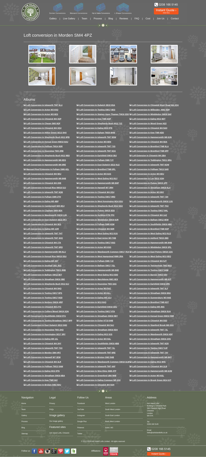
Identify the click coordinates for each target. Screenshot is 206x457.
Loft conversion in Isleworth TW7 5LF (150, 288)
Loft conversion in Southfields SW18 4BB (99, 343)
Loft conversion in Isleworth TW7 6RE (97, 353)
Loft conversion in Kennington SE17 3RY (46, 334)
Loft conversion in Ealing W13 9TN (43, 371)
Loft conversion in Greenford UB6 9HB (97, 375)
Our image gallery (56, 421)
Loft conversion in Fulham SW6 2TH (43, 197)
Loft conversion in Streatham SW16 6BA (45, 375)
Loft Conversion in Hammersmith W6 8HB (46, 178)
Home (23, 403)
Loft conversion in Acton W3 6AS (95, 174)
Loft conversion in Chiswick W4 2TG (43, 307)
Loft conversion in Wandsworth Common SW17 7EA (104, 252)
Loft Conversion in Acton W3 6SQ (42, 110)
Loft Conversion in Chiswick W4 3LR (43, 362)
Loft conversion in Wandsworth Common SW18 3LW (104, 362)
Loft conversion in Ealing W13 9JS (95, 334)
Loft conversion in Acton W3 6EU (148, 174)
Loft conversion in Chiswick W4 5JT (149, 261)
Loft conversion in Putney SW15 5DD (97, 210)
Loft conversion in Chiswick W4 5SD (149, 320)
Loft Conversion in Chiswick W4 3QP (43, 119)
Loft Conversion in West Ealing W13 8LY (98, 178)
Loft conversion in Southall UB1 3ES (43, 265)
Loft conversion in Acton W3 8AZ (95, 288)
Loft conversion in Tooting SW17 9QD (44, 298)
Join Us (160, 18)
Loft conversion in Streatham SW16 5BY (98, 316)
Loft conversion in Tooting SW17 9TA (97, 311)
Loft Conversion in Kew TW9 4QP (95, 119)
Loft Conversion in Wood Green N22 (149, 123)
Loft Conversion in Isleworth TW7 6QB (44, 192)
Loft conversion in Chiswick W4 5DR (96, 229)
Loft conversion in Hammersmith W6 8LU (46, 252)
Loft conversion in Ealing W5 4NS (148, 307)
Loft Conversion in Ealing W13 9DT (149, 119)
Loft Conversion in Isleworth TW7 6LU (44, 105)
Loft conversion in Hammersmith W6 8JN (152, 137)
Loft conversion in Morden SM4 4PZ (43, 353)
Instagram (81, 415)
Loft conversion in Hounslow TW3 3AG (98, 284)
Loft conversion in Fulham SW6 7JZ (96, 261)
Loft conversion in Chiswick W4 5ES (43, 224)
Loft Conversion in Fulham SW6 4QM (96, 224)
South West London (112, 409)
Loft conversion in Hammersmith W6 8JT (151, 279)
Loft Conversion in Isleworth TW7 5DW (97, 137)
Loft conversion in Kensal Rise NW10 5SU (46, 256)
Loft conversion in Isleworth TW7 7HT (44, 233)
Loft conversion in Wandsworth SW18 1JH (46, 215)
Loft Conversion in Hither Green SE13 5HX (46, 133)
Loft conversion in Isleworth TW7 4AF (97, 366)
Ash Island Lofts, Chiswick (59, 433)
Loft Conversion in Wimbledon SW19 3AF (152, 114)
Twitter (79, 434)
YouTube (80, 409)
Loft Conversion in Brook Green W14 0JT (151, 380)
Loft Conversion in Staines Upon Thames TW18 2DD (104, 114)
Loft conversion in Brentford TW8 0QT (150, 302)
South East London (112, 415)
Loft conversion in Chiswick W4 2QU (96, 192)
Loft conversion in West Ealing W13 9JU (98, 233)
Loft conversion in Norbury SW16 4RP (44, 302)
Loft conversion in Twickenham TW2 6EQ (152, 265)
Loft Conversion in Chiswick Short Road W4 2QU (155, 105)
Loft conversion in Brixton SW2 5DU (43, 385)
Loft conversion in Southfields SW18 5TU (46, 316)
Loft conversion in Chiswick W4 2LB (149, 366)
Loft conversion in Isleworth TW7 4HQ (44, 238)
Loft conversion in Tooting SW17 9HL (150, 210)
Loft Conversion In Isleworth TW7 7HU (150, 206)
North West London (112, 421)
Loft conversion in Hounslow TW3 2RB (45, 151)
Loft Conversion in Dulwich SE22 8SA (97, 105)
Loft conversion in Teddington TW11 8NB (46, 270)
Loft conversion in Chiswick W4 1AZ (149, 215)
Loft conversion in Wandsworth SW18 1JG (152, 201)
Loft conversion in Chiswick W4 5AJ (96, 325)
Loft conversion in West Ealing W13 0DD (98, 275)
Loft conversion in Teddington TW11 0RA (152, 160)
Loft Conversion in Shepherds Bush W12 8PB (48, 137)
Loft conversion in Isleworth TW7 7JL (150, 330)
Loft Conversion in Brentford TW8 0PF (150, 151)
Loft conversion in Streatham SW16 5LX (151, 188)
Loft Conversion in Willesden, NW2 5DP (151, 110)
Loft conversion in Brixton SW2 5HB (96, 357)
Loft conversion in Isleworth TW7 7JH (150, 197)
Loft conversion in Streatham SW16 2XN (151, 339)
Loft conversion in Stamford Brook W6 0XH (153, 325)
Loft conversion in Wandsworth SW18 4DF (152, 334)
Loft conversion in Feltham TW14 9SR (44, 146)
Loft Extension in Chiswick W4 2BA (149, 155)
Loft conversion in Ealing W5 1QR (42, 229)
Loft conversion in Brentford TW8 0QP (150, 229)
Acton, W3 (109, 428)
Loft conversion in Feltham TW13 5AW (44, 366)
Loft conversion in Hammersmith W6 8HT (152, 357)
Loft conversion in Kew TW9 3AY (42, 380)
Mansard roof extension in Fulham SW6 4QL (47, 169)
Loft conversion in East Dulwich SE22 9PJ (46, 220)
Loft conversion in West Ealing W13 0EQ (151, 256)
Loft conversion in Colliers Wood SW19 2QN (47, 311)
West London (110, 403)
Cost (148, 18)
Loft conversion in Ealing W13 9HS (149, 362)
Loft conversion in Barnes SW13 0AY (150, 275)
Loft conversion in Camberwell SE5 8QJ (45, 206)
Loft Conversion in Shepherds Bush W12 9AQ (101, 206)
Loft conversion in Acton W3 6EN (95, 142)
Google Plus (82, 421)
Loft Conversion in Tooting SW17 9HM (150, 270)
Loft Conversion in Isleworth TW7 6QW (150, 165)
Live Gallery (69, 18)
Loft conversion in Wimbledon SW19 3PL (151, 247)
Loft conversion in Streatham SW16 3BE (45, 279)
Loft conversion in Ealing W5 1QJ (95, 298)
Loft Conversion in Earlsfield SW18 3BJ (98, 155)
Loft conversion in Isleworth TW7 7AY (150, 353)
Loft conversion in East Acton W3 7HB (97, 238)
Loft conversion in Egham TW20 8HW (97, 133)
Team (84, 18)
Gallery (53, 18)
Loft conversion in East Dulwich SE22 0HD (46, 325)
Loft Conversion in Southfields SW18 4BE (152, 224)
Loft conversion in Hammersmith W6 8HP (99, 183)
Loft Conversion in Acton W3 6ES (42, 114)
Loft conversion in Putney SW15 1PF (149, 183)
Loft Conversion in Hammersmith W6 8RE (46, 165)
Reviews (123, 18)
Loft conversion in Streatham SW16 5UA (151, 311)
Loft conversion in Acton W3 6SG (95, 247)
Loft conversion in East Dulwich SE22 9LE (99, 165)
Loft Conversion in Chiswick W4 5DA (149, 142)
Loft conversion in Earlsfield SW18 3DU (98, 307)
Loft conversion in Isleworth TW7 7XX (44, 348)
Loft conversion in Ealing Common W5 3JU (100, 380)
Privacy (52, 403)
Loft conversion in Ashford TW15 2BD (150, 238)
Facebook (81, 403)
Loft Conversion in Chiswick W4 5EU (43, 174)
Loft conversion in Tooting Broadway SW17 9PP (49, 320)
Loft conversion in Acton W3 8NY (148, 192)
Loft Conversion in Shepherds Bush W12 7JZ (100, 123)
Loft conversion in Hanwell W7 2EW (43, 357)
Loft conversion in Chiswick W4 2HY (43, 343)
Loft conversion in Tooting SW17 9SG (97, 243)
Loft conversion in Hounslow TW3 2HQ (45, 330)
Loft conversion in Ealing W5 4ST (42, 261)
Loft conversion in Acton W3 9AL (95, 339)
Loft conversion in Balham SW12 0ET (44, 275)
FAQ (137, 18)
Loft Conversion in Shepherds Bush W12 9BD (48, 155)
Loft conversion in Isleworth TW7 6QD (150, 343)
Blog (110, 18)
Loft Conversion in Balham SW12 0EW (150, 220)
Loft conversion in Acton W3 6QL (148, 375)
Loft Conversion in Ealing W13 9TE (95, 128)
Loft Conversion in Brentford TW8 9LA (150, 146)
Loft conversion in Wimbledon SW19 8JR (98, 220)
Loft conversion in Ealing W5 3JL (42, 339)
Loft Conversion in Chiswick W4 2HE (43, 183)
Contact (175, 18)
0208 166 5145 (153, 424)
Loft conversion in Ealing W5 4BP (42, 201)
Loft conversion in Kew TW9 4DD (148, 133)
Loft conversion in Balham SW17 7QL (97, 265)
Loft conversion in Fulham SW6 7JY (96, 160)
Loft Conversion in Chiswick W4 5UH (96, 385)
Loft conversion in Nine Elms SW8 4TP (97, 371)
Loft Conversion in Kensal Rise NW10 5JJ (46, 188)
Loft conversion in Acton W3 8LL (95, 293)
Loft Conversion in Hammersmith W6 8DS (46, 160)
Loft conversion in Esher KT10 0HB (96, 320)
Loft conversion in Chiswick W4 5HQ (44, 288)
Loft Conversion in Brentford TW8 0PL (97, 169)
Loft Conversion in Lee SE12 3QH (148, 178)
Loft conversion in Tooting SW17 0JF (150, 348)
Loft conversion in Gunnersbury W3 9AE (151, 298)
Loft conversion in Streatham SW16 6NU (151, 293)
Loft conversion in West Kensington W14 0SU (101, 201)
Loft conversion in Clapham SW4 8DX (44, 210)
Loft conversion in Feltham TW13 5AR (150, 169)
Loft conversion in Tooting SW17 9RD (97, 197)
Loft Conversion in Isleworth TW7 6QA (97, 151)
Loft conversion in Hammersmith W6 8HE (99, 270)
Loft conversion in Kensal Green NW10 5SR (153, 316)
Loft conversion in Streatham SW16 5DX (98, 330)
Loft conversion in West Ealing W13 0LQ (151, 233)
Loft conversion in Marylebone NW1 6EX (98, 279)
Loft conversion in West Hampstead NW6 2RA (101, 256)
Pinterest (80, 428)
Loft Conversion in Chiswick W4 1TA (43, 243)
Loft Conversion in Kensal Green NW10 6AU (47, 142)
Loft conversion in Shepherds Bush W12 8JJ (47, 284)
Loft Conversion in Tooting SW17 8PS (44, 293)
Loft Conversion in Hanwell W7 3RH (96, 188)
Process (98, 18)
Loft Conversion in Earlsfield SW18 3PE (151, 284)
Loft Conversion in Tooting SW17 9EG (97, 110)
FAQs (51, 409)
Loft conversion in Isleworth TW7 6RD (44, 247)
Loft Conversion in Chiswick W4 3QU (44, 128)
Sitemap (24, 434)
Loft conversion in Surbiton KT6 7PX (96, 215)
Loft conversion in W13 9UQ (92, 302)
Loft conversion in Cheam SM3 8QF (43, 123)
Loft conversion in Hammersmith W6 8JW (152, 371)
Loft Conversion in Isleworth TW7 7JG (97, 146)
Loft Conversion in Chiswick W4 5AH (149, 128)
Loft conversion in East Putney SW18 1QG (152, 252)
